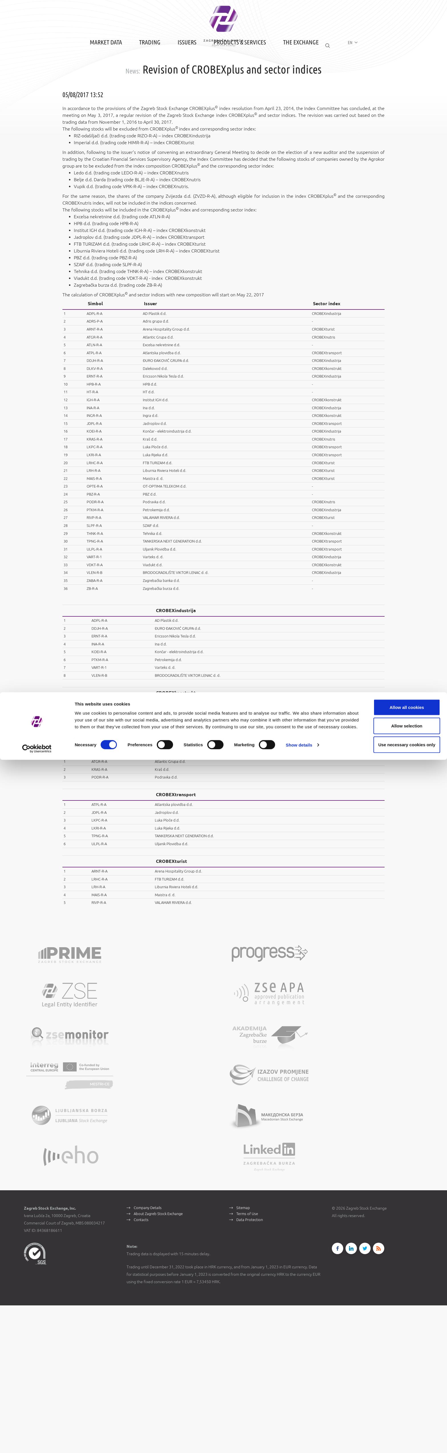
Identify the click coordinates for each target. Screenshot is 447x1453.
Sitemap (244, 1354)
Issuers (180, 74)
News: (133, 102)
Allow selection (399, 1415)
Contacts (141, 1370)
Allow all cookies (399, 1397)
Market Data (99, 74)
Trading (143, 74)
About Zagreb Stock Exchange (160, 1362)
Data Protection (250, 1370)
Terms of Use (248, 1362)
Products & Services (233, 74)
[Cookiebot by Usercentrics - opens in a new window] (37, 1442)
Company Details (149, 1354)
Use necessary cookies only (399, 1434)
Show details (299, 1441)
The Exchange (294, 74)
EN (358, 74)
